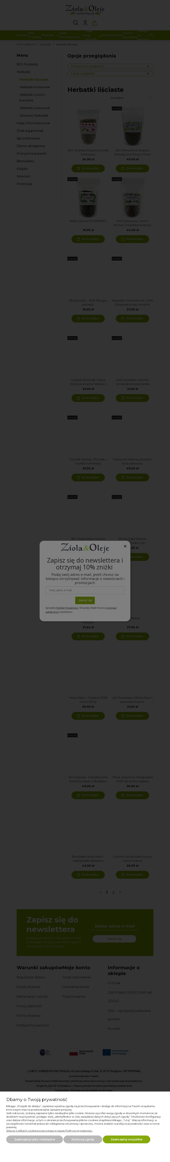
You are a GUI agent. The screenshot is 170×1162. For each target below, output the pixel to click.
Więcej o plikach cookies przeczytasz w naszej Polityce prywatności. (49, 1130)
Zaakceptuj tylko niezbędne (34, 1139)
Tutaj (126, 1120)
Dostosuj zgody (83, 1139)
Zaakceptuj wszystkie (126, 1139)
